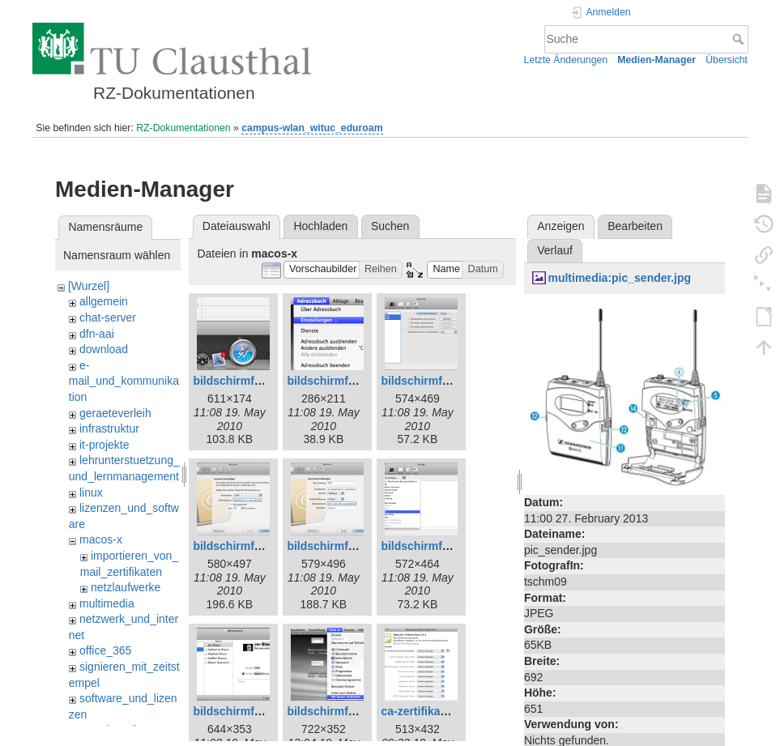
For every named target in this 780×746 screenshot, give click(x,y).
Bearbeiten (635, 226)
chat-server (107, 317)
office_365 (105, 650)
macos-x (100, 539)
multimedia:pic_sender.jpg (619, 277)
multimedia (106, 603)
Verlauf (555, 250)
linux (91, 492)
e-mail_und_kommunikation (124, 381)
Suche (740, 39)
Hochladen (320, 226)
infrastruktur (109, 428)
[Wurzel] (88, 285)
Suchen (390, 226)
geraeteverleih (115, 413)
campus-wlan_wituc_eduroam (311, 128)
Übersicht (726, 60)
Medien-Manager (656, 60)
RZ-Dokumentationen (183, 128)
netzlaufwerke (125, 587)
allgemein (103, 301)
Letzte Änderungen (566, 60)
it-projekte (104, 444)
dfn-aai (96, 333)
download (103, 349)
